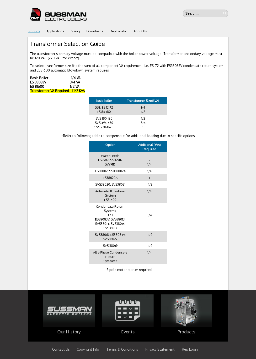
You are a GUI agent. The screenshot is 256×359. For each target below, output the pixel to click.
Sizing (75, 31)
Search (225, 13)
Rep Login (190, 349)
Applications (55, 31)
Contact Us (61, 349)
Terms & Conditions (122, 349)
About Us (140, 31)
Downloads (94, 31)
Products (34, 31)
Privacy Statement (160, 349)
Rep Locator (118, 31)
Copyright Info (88, 349)
